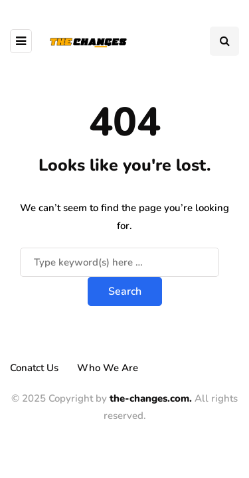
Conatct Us (34, 367)
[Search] (119, 262)
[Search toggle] (224, 41)
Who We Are (107, 367)
